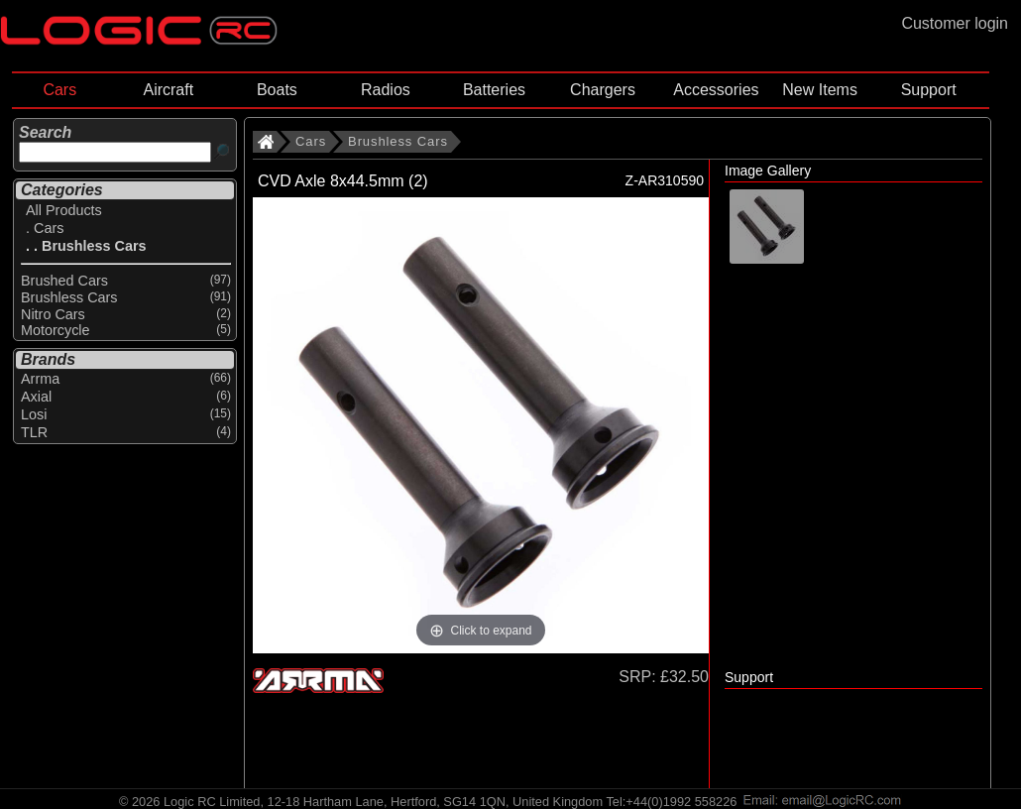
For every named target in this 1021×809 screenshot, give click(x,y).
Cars (59, 89)
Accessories (715, 89)
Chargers (602, 89)
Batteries (494, 89)
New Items (819, 89)
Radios (385, 89)
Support (929, 89)
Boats (277, 89)
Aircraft (168, 89)
